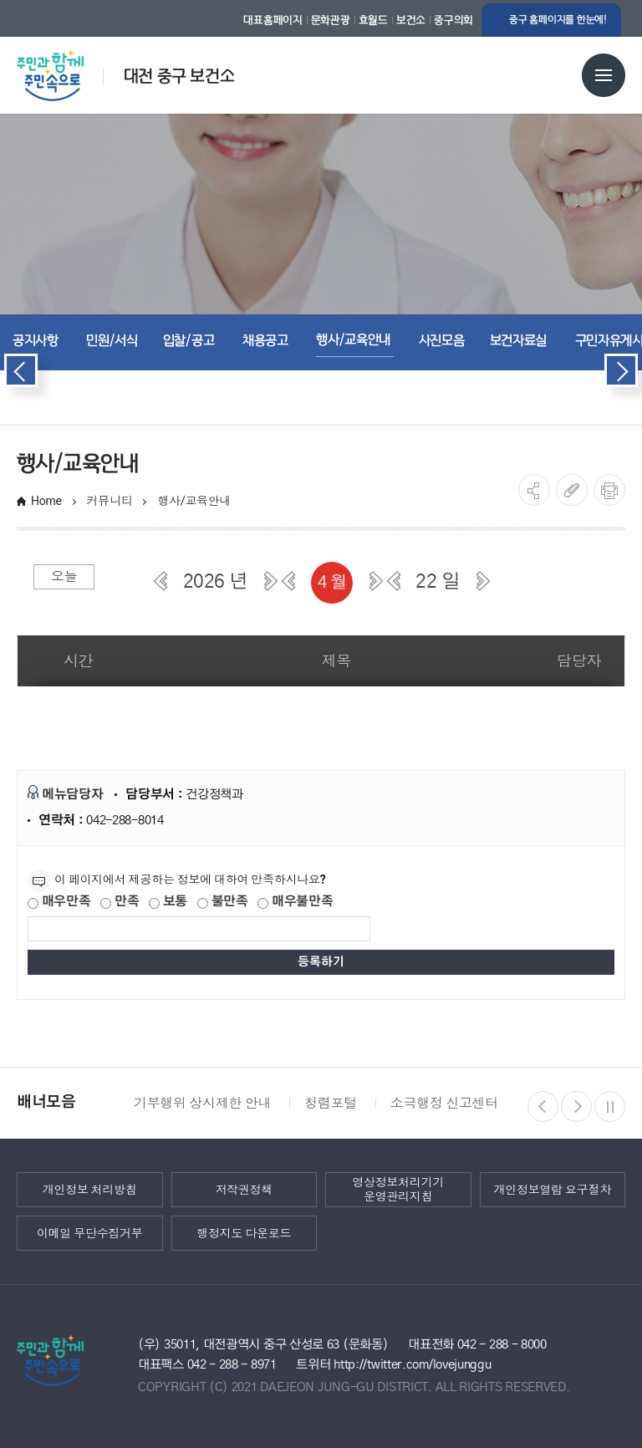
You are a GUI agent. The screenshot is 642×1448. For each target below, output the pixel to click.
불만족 (222, 901)
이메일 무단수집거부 (90, 1233)
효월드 (373, 20)
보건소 (410, 20)
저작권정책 (244, 1189)
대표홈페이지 (272, 20)
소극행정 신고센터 (444, 1103)
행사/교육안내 (195, 500)
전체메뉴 (603, 75)
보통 (168, 901)
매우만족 (59, 901)
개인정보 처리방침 (90, 1189)
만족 (119, 901)
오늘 (64, 576)
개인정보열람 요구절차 (552, 1189)
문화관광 (330, 20)
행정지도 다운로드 (243, 1233)
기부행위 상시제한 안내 (202, 1103)
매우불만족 (295, 901)
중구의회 (453, 20)
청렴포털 (330, 1103)
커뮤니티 (110, 500)
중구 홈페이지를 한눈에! (558, 19)
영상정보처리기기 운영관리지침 (398, 1189)
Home (46, 500)
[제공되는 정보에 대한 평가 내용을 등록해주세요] (199, 928)
